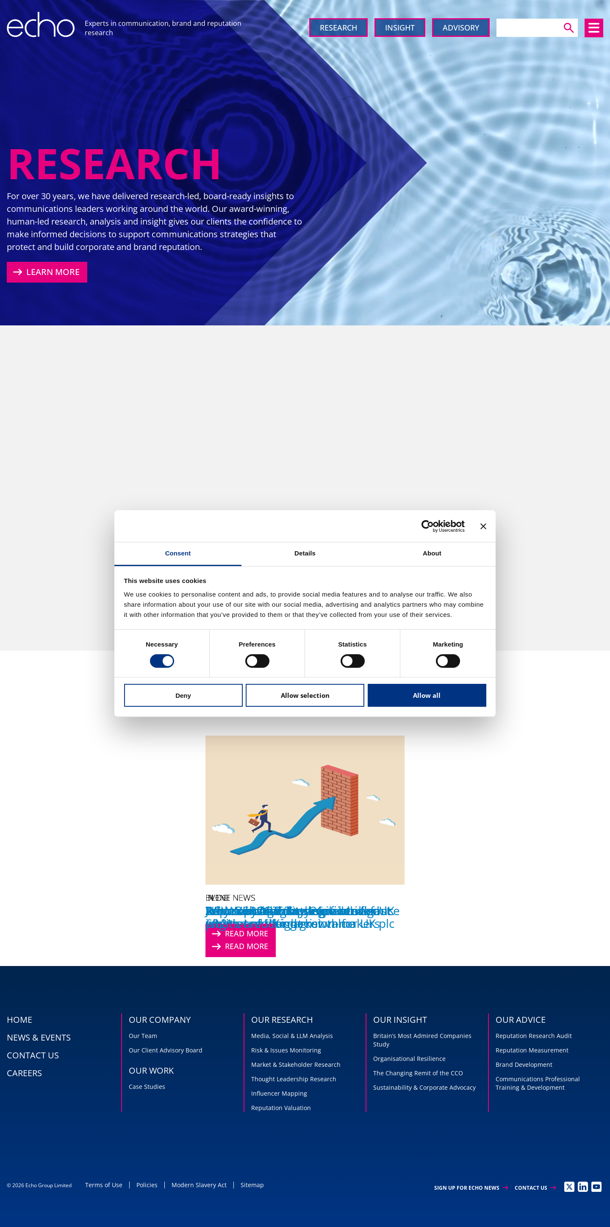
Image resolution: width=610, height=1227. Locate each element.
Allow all (427, 695)
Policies (147, 1185)
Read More (239, 946)
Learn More (45, 272)
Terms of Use (103, 1185)
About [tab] (432, 553)
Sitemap (252, 1185)
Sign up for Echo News (471, 1187)
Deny (183, 695)
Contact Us (535, 1187)
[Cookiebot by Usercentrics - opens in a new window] (428, 526)
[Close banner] (483, 526)
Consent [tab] (178, 553)
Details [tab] (305, 553)
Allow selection (305, 695)
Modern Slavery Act (199, 1185)
